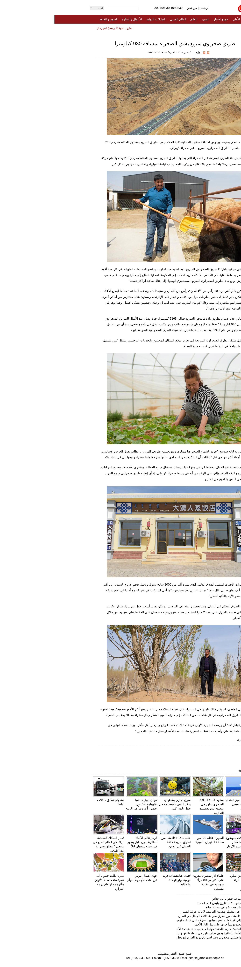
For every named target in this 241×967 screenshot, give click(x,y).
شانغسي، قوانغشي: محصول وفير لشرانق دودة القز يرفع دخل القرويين (156, 937)
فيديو (106, 28)
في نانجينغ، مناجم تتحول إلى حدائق (179, 898)
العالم (139, 19)
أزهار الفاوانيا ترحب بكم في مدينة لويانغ (176, 907)
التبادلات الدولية (101, 19)
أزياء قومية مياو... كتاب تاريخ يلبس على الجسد (172, 903)
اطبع (144, 52)
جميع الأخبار (166, 19)
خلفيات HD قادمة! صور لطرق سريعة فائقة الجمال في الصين (121, 842)
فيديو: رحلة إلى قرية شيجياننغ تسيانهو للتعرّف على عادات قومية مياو (158, 920)
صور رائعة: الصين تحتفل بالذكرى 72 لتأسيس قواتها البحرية (187, 804)
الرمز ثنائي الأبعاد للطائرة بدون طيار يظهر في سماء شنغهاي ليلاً (88, 842)
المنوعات (132, 28)
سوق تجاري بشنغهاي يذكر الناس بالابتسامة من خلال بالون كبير (120, 804)
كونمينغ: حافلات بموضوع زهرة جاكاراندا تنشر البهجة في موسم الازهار (187, 842)
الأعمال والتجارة (77, 19)
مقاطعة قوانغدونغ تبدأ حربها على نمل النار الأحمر (170, 924)
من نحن (137, 8)
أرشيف (149, 8)
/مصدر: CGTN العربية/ (125, 52)
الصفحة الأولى (187, 19)
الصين (151, 19)
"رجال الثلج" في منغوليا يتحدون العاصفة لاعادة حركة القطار (163, 911)
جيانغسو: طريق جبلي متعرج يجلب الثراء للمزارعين (189, 880)
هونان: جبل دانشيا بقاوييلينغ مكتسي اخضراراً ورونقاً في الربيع (87, 804)
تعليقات (118, 28)
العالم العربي (123, 19)
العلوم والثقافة (54, 19)
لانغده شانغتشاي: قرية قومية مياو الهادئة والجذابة (122, 880)
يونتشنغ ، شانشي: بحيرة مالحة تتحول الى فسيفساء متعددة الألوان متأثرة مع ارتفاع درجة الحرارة (140, 929)
